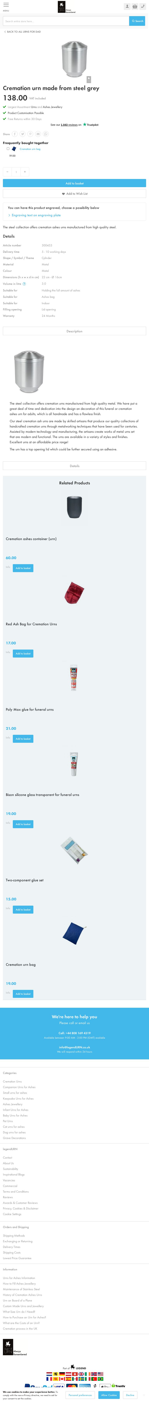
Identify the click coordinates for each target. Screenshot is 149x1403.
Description (74, 331)
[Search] (137, 21)
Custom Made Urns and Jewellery (23, 1306)
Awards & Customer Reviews (20, 1203)
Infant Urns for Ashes (15, 1110)
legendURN (10, 1149)
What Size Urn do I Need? (19, 1311)
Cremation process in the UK (20, 1328)
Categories (9, 1073)
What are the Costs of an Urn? (21, 1323)
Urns (34, 107)
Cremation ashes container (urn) (31, 538)
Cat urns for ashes (14, 1126)
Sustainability (10, 1169)
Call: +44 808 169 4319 (75, 1033)
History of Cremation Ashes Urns (22, 1295)
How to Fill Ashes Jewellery (19, 1283)
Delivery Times (11, 1247)
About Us (8, 1163)
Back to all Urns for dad (24, 31)
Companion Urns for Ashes (19, 1087)
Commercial (10, 1186)
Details (74, 465)
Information (10, 1269)
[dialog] (74, 1395)
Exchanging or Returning (17, 1241)
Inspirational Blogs (14, 1174)
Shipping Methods (14, 1235)
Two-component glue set (24, 879)
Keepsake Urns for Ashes (18, 1098)
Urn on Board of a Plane (17, 1300)
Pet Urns (8, 1121)
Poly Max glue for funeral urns (30, 709)
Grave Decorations (14, 1138)
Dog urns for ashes (14, 1132)
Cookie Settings (12, 1214)
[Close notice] (144, 1395)
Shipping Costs (12, 1252)
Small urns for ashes (15, 1092)
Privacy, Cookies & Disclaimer (20, 1208)
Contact (7, 1157)
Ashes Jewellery (52, 107)
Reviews (8, 1197)
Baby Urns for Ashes (15, 1115)
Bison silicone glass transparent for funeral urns (42, 794)
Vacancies (9, 1180)
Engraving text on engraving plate (36, 215)
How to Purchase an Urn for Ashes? (24, 1317)
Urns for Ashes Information (19, 1278)
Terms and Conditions (16, 1191)
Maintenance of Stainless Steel (21, 1289)
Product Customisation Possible (26, 113)
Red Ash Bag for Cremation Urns (31, 623)
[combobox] (66, 21)
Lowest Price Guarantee (17, 1258)
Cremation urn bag (30, 149)
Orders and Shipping (16, 1227)
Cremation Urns (12, 1081)
